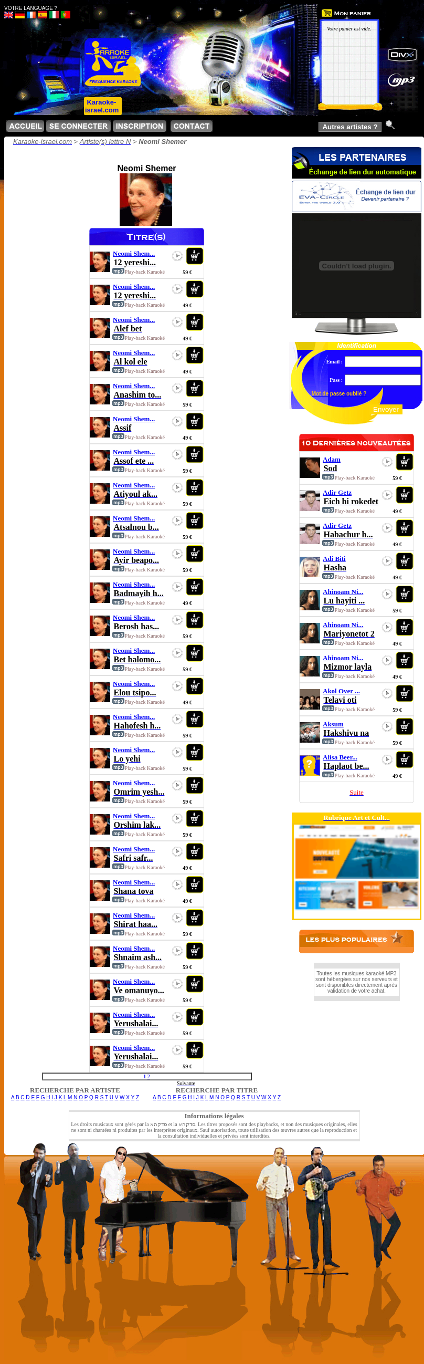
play (177, 255)
